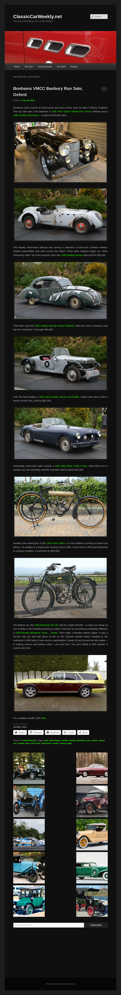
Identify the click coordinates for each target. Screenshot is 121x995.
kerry (27, 743)
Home (17, 66)
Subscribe (96, 925)
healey (21, 743)
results (55, 743)
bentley (72, 740)
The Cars (28, 66)
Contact (73, 66)
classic (94, 740)
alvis (46, 740)
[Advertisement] (60, 954)
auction (64, 740)
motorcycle (46, 743)
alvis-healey (54, 740)
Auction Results (45, 66)
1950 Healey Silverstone (26, 115)
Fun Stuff (61, 66)
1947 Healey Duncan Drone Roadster (54, 325)
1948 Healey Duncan (72, 255)
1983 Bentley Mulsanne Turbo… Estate (36, 632)
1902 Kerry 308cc (55, 543)
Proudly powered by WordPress (60, 984)
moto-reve (35, 743)
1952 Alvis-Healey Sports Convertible (59, 396)
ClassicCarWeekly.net (37, 16)
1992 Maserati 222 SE (46, 625)
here (43, 718)
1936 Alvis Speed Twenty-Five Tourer (71, 111)
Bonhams (81, 740)
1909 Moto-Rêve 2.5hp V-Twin (71, 466)
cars (88, 740)
